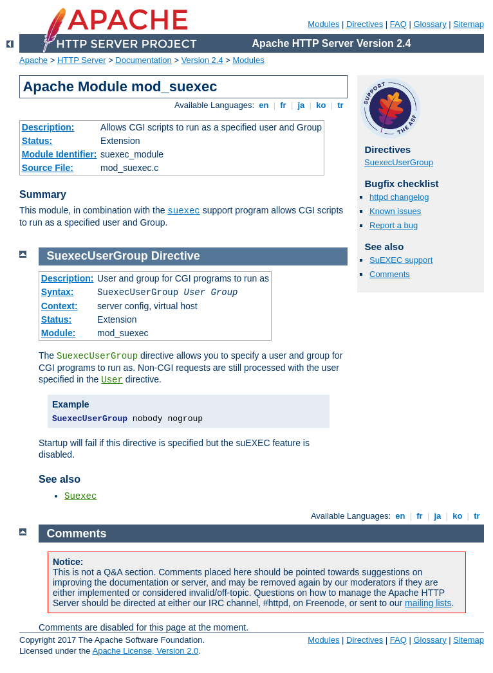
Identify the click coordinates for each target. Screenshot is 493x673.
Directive (175, 255)
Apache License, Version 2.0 (145, 651)
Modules (323, 24)
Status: (37, 141)
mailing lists (428, 603)
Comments (389, 274)
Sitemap (468, 24)
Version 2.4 (202, 60)
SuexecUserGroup (398, 162)
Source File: (47, 168)
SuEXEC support (401, 260)
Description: (48, 127)
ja (301, 105)
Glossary (429, 24)
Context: (59, 306)
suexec (183, 211)
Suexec (80, 496)
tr (340, 105)
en (264, 105)
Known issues (395, 211)
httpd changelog (399, 197)
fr (283, 105)
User (112, 380)
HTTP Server (81, 60)
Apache (33, 60)
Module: (58, 333)
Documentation (143, 60)
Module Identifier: (59, 154)
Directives (364, 24)
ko (321, 105)
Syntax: (57, 292)
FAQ (398, 24)
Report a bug (393, 225)
